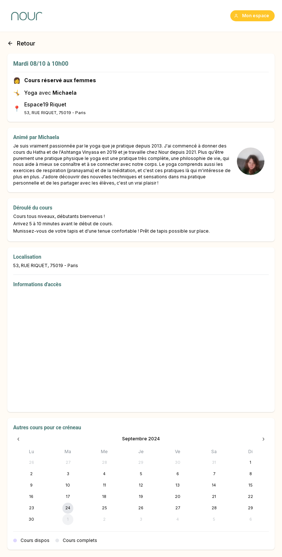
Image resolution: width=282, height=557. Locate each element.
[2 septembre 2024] (31, 474)
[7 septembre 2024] (214, 474)
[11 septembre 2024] (104, 485)
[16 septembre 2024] (31, 496)
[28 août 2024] (104, 462)
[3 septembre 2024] (67, 474)
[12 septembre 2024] (140, 485)
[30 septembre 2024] (31, 519)
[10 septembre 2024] (67, 485)
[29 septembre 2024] (250, 508)
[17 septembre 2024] (67, 496)
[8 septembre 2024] (250, 474)
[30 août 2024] (177, 462)
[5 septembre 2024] (140, 474)
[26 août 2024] (31, 462)
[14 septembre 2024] (214, 485)
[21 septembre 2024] (214, 496)
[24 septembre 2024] (67, 508)
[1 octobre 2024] (67, 519)
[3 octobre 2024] (140, 519)
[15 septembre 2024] (250, 485)
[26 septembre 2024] (140, 508)
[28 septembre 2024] (214, 508)
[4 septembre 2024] (104, 474)
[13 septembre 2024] (177, 485)
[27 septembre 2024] (177, 508)
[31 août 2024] (214, 462)
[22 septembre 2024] (250, 496)
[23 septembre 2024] (31, 508)
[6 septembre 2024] (177, 474)
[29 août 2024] (140, 462)
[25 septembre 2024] (104, 508)
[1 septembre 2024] (250, 462)
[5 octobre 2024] (214, 519)
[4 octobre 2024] (177, 519)
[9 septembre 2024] (31, 485)
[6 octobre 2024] (250, 519)
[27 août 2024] (67, 462)
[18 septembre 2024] (104, 496)
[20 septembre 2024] (177, 496)
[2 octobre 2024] (104, 519)
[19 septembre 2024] (140, 496)
